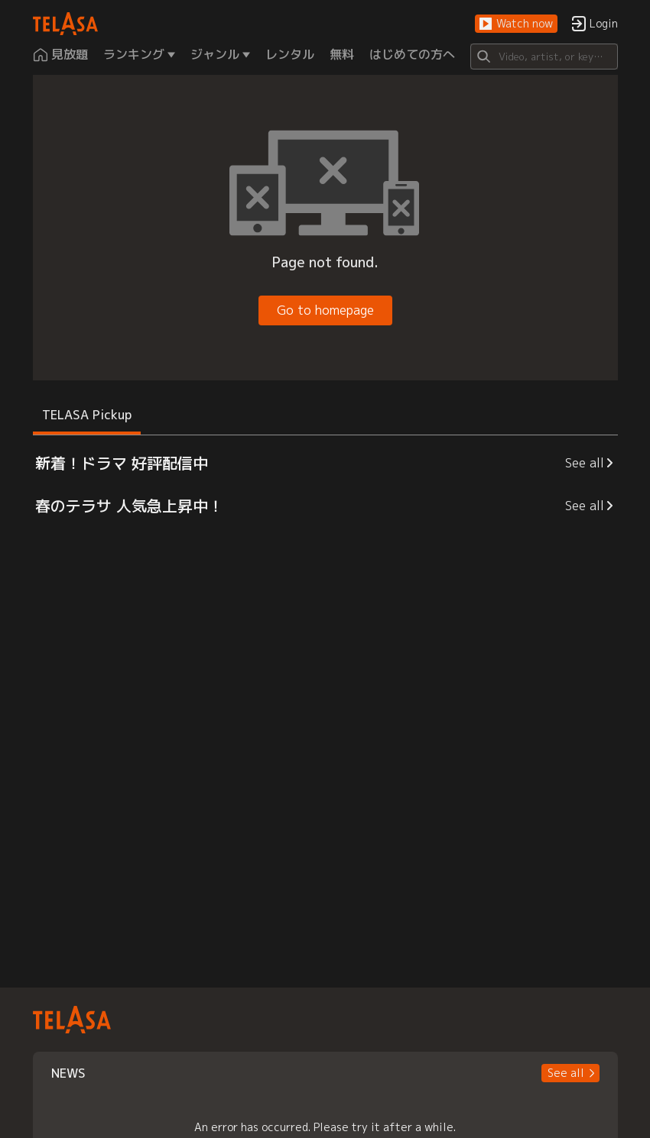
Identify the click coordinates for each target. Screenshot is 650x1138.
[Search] (544, 57)
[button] (516, 24)
